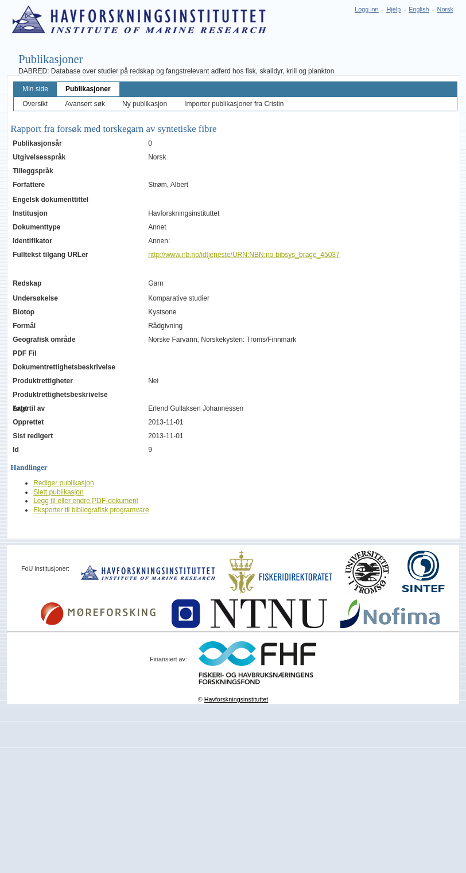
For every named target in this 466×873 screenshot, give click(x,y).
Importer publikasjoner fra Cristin (234, 104)
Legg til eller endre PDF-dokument (85, 501)
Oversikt (35, 104)
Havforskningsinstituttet (236, 699)
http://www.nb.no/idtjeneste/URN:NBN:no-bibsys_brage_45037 (244, 255)
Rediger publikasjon (63, 483)
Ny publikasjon (144, 104)
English (419, 9)
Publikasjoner (88, 89)
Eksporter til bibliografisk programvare (91, 510)
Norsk (445, 9)
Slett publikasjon (58, 492)
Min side (35, 89)
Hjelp (394, 9)
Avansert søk (85, 104)
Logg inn (366, 9)
